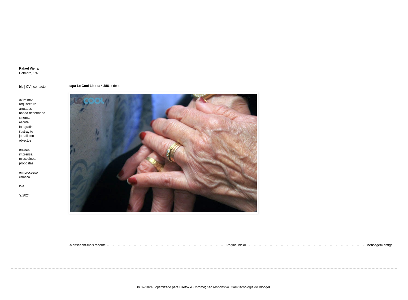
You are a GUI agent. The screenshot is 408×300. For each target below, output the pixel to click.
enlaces (24, 150)
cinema (24, 118)
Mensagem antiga (379, 245)
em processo (28, 172)
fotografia (26, 127)
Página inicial (236, 245)
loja (21, 186)
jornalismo (26, 136)
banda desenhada (32, 113)
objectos (25, 140)
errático (24, 177)
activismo (26, 99)
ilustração (26, 131)
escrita (24, 122)
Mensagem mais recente (88, 245)
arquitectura (27, 104)
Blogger (264, 287)
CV (28, 87)
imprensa (25, 154)
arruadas (25, 109)
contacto (39, 87)
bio (21, 87)
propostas (26, 163)
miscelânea (27, 159)
